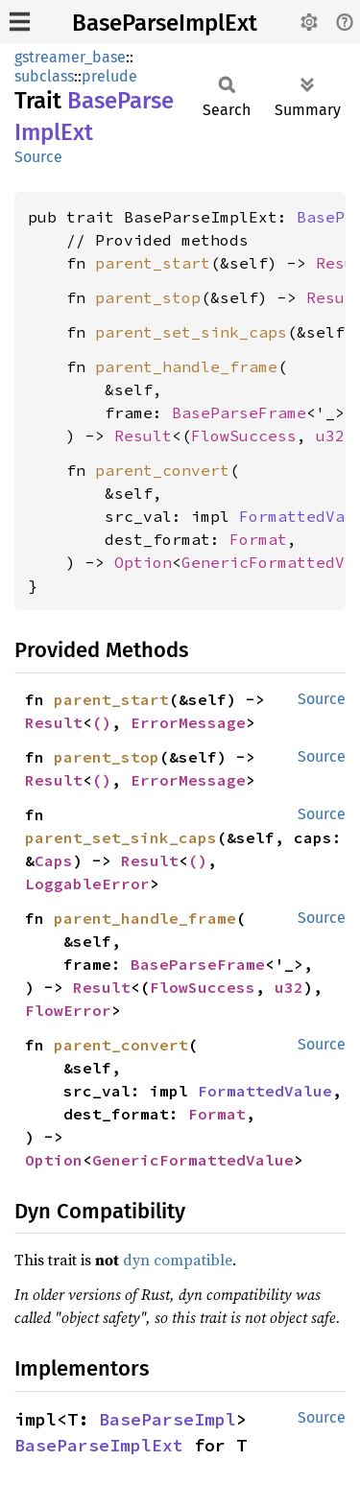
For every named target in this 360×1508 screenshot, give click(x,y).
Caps (54, 860)
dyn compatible (177, 1259)
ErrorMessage (188, 722)
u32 (330, 435)
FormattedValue (265, 1090)
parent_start (152, 262)
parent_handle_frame (186, 366)
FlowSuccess (244, 435)
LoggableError (87, 883)
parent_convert (162, 470)
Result (143, 435)
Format (258, 539)
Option (143, 562)
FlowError (68, 1010)
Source (38, 157)
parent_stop (148, 297)
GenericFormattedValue (193, 1159)
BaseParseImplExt (164, 23)
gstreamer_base (70, 57)
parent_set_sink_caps (191, 332)
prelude (109, 76)
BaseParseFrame (239, 412)
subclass (44, 76)
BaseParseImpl (167, 1419)
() (101, 722)
